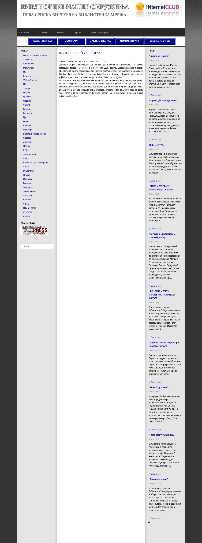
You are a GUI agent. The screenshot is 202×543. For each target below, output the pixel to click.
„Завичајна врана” (158, 479)
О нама (43, 32)
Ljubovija (27, 96)
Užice (25, 121)
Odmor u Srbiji (155, 538)
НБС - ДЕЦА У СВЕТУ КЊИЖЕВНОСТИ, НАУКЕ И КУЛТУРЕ (162, 295)
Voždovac (27, 195)
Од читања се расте (159, 56)
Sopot (26, 166)
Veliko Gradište (30, 80)
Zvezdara (27, 212)
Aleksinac (27, 59)
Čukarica (27, 199)
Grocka (26, 175)
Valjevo (26, 105)
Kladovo (27, 76)
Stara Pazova (29, 154)
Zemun (26, 216)
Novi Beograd (29, 208)
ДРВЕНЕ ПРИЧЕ (156, 144)
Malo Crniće (28, 68)
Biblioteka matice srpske (34, 134)
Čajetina (27, 125)
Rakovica (27, 179)
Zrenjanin (27, 142)
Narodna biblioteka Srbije (35, 55)
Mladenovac (29, 171)
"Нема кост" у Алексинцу (161, 434)
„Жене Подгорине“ (158, 387)
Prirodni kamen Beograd (159, 535)
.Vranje (26, 88)
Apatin (26, 158)
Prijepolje (27, 129)
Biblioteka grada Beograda (35, 162)
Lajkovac (27, 109)
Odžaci (26, 146)
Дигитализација (100, 32)
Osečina (27, 101)
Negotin (26, 92)
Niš (24, 84)
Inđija (25, 150)
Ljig (25, 117)
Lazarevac (28, 113)
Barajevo (27, 183)
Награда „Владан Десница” (163, 100)
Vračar (26, 204)
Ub (24, 72)
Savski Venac (29, 191)
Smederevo (28, 63)
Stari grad (27, 187)
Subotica (27, 138)
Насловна (24, 32)
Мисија (60, 32)
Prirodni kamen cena (157, 528)
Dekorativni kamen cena (159, 531)
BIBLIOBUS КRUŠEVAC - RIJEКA (79, 53)
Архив (78, 32)
